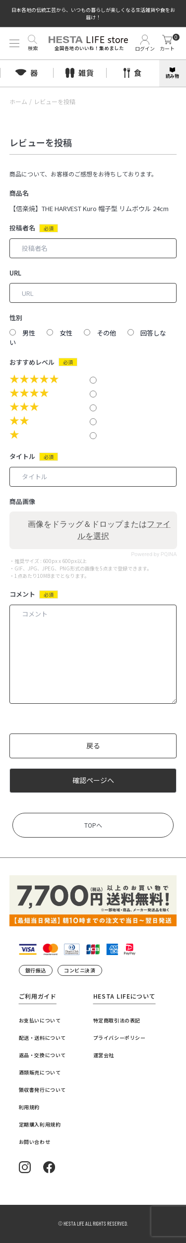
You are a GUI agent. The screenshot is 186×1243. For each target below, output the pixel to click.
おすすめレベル (32, 362)
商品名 (19, 193)
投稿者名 (22, 227)
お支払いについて (40, 1020)
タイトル (22, 456)
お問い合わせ (35, 1141)
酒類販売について (40, 1072)
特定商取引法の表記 (116, 1020)
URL (15, 273)
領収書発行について (42, 1089)
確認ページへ (93, 780)
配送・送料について (42, 1037)
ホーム (18, 101)
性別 (15, 317)
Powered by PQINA (154, 554)
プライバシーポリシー (119, 1037)
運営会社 (103, 1055)
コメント (22, 594)
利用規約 (29, 1107)
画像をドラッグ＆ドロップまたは (99, 530)
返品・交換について (42, 1055)
